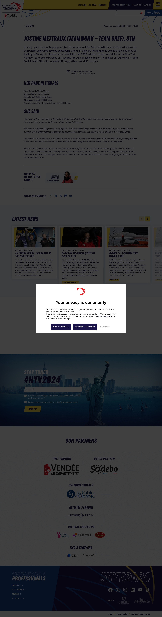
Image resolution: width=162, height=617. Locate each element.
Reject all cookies (85, 327)
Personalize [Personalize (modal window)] (105, 327)
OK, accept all (61, 327)
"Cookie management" (102, 316)
